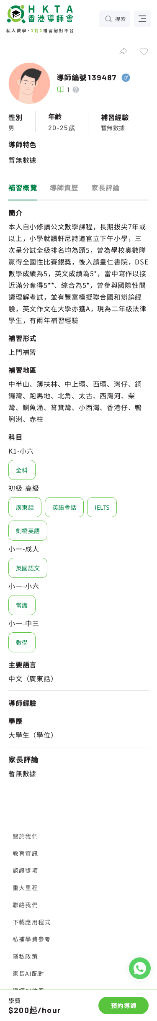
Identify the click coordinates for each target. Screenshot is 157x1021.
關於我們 (25, 836)
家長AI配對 (28, 973)
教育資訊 (25, 853)
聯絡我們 (25, 904)
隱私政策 (25, 956)
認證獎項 (25, 870)
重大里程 (25, 887)
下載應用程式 (32, 922)
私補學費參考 (32, 939)
